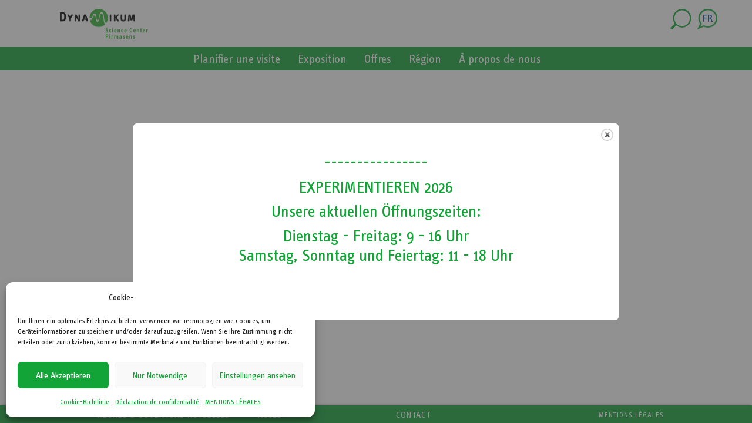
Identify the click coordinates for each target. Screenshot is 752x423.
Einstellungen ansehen (258, 375)
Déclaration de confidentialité (157, 402)
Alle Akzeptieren (63, 375)
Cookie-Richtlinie (84, 402)
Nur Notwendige (160, 375)
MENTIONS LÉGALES (233, 402)
